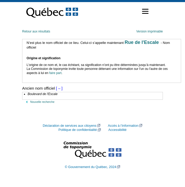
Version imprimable (149, 31)
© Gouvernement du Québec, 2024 (90, 167)
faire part (55, 73)
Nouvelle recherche (42, 101)
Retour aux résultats (36, 31)
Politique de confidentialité (77, 130)
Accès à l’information (123, 126)
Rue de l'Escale (142, 42)
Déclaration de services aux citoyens (69, 126)
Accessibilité (117, 130)
